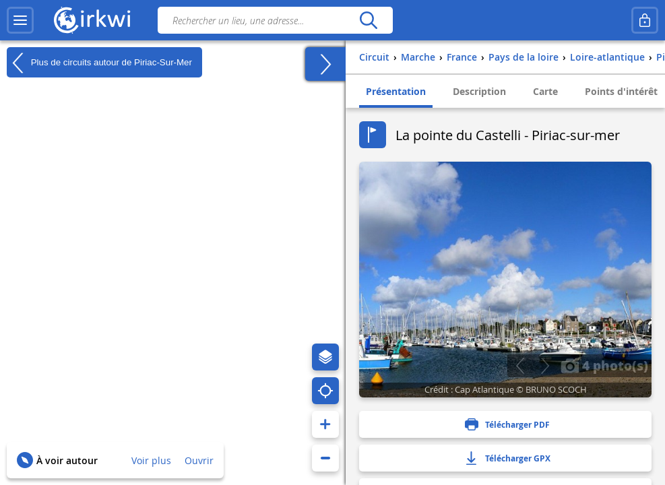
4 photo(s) (604, 365)
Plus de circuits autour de (99, 62)
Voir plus (151, 460)
